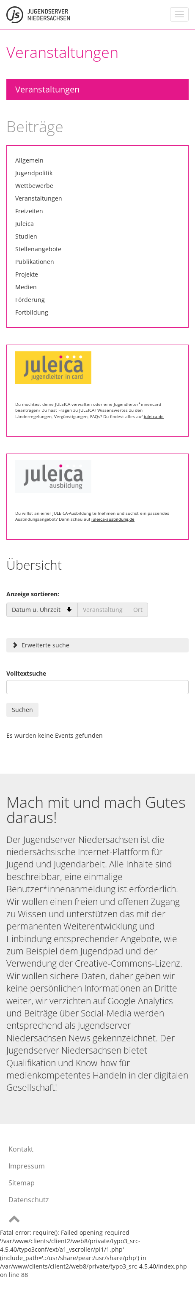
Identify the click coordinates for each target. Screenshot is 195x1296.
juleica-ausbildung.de (113, 519)
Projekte (26, 274)
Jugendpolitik (33, 173)
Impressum (26, 1166)
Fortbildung (31, 312)
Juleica (24, 224)
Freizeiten (29, 211)
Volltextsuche (26, 673)
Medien (26, 287)
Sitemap (21, 1182)
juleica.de (154, 416)
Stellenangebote (38, 249)
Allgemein (29, 160)
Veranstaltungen (47, 89)
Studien (26, 236)
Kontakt (20, 1149)
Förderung (30, 300)
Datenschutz (28, 1199)
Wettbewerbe (34, 186)
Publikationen (34, 262)
